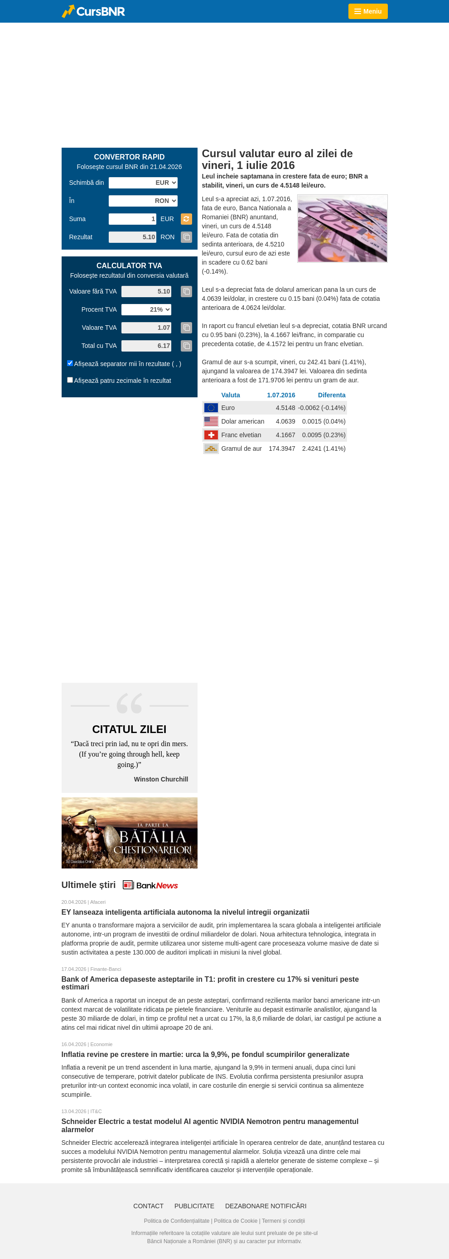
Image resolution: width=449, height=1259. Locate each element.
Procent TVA (99, 309)
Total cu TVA (99, 345)
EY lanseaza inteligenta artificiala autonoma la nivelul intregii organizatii (185, 912)
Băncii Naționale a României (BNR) (189, 1241)
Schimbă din (86, 182)
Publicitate (194, 1206)
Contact (148, 1206)
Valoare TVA (99, 327)
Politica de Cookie (235, 1221)
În (72, 200)
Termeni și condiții (283, 1221)
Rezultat (80, 237)
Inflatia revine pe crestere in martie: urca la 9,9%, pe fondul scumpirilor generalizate (206, 1054)
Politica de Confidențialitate (177, 1221)
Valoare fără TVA (93, 291)
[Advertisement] (224, 84)
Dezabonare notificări (266, 1206)
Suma (77, 218)
